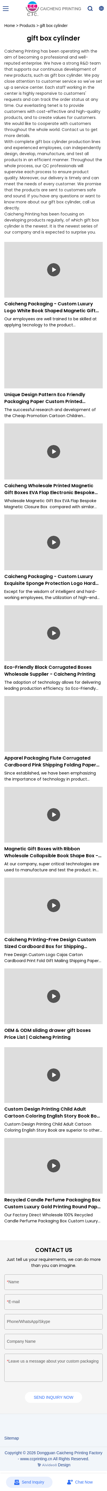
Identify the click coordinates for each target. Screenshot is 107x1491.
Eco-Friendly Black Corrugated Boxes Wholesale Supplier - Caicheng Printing (49, 670)
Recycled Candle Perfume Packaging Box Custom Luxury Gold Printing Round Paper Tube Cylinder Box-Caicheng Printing (53, 1203)
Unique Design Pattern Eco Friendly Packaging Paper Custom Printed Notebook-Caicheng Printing (44, 398)
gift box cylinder (54, 25)
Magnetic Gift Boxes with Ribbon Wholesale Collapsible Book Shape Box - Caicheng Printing (51, 852)
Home (9, 25)
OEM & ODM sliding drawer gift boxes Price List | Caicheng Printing (47, 1034)
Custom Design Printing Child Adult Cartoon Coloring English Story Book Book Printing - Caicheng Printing (53, 1113)
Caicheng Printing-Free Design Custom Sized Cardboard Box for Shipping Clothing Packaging (50, 943)
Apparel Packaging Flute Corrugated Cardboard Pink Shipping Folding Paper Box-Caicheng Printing (50, 761)
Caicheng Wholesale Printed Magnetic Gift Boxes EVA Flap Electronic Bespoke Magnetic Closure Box (49, 489)
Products (27, 25)
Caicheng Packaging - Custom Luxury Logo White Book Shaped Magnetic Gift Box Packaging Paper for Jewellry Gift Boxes (50, 307)
